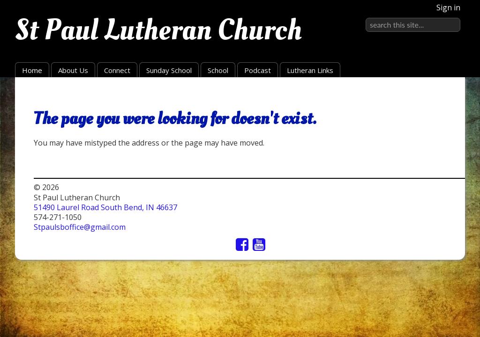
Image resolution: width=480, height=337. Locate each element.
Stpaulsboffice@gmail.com (80, 227)
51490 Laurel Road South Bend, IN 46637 (105, 207)
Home (32, 70)
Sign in (448, 7)
